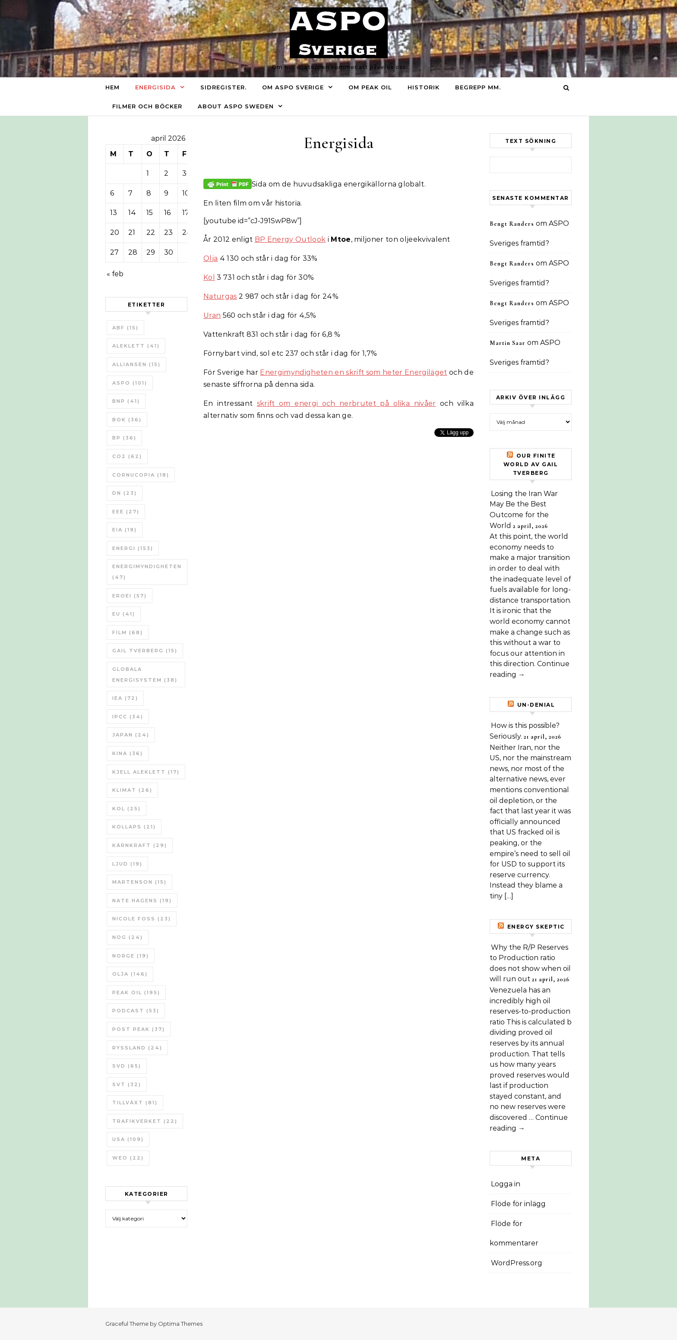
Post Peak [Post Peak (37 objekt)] (138, 1029)
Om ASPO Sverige (293, 87)
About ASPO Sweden (236, 106)
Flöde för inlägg (518, 1204)
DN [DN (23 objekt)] (124, 493)
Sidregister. (223, 87)
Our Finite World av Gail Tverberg (530, 464)
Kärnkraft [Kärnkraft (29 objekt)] (139, 845)
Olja (210, 258)
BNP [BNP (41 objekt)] (126, 401)
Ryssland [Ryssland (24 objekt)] (137, 1048)
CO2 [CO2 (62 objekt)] (127, 456)
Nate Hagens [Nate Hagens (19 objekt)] (142, 901)
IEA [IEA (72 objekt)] (125, 698)
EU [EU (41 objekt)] (123, 614)
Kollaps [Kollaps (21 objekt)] (134, 827)
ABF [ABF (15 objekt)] (125, 328)
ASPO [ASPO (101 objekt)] (129, 383)
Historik (424, 87)
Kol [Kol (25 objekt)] (126, 809)
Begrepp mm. (478, 87)
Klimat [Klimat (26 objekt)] (132, 790)
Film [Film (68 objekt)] (127, 632)
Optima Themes (180, 1323)
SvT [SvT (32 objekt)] (126, 1084)
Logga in (505, 1184)
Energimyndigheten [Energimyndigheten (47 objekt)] (147, 571)
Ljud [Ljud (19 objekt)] (127, 864)
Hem (112, 87)
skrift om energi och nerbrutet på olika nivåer (346, 403)
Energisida (155, 87)
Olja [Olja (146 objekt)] (130, 974)
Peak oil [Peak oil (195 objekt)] (136, 992)
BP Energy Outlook (290, 239)
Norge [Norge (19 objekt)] (130, 956)
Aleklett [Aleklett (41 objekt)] (136, 346)
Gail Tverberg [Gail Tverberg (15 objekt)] (144, 651)
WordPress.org (516, 1263)
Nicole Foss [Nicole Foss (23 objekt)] (141, 919)
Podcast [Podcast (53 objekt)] (135, 1011)
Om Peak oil (370, 87)
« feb (115, 274)
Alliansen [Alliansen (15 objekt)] (136, 364)
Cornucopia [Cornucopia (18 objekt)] (140, 475)
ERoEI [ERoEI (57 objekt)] (129, 596)
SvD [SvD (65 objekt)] (126, 1066)
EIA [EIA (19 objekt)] (124, 530)
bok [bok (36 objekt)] (127, 420)
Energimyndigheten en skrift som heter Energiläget (353, 372)
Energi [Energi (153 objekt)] (132, 548)
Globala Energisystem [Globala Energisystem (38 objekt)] (144, 674)
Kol (209, 277)
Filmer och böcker (147, 106)
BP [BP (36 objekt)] (124, 438)
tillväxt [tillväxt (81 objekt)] (135, 1103)
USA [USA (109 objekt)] (128, 1139)
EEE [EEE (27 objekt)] (125, 512)
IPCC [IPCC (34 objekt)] (127, 717)
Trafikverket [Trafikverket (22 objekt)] (144, 1121)
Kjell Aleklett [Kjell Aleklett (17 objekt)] (146, 772)
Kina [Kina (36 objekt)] (127, 753)
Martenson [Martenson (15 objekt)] (139, 882)
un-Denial (536, 705)
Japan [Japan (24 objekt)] (130, 735)
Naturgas (220, 296)
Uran (212, 315)
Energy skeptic (536, 926)
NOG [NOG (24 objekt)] (127, 937)
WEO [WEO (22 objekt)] (128, 1158)
